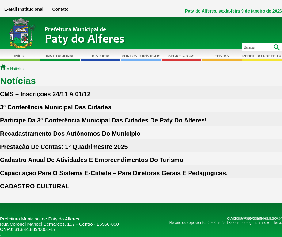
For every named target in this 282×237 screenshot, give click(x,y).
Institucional (60, 56)
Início (20, 56)
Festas (222, 56)
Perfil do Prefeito (261, 56)
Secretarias (181, 56)
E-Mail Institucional (24, 9)
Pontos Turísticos (141, 56)
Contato (60, 9)
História (100, 56)
